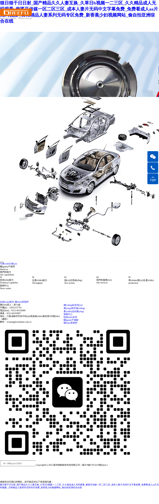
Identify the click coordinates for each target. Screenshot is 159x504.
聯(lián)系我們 (70, 323)
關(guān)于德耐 (71, 320)
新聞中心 (68, 314)
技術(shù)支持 (70, 317)
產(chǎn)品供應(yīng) (74, 311)
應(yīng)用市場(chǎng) (74, 308)
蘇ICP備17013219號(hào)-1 (95, 465)
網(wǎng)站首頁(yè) (73, 305)
